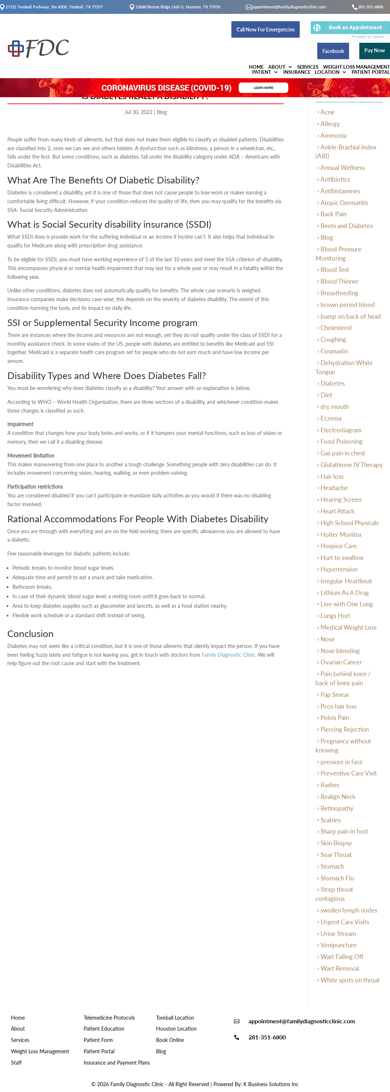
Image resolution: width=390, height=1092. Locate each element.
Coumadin (334, 351)
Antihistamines (340, 191)
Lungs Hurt (335, 615)
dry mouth (335, 406)
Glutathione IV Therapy (352, 465)
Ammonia (334, 135)
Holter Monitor (341, 534)
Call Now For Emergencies (174, 29)
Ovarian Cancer (341, 662)
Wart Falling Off (342, 956)
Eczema (331, 418)
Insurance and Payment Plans (117, 1062)
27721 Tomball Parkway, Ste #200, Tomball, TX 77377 (54, 6)
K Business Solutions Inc (271, 1084)
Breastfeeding (339, 293)
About (111, 45)
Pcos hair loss (338, 706)
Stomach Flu (337, 878)
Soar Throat (336, 854)
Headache (334, 488)
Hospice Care (339, 546)
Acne (327, 112)
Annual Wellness (343, 167)
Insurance (284, 45)
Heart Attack (338, 511)
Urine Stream (338, 933)
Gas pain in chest (343, 453)
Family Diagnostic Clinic (228, 655)
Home (89, 45)
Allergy (330, 124)
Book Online (170, 1040)
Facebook (325, 29)
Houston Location (176, 1028)
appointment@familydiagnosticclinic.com (289, 6)
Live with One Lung (347, 604)
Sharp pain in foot (344, 831)
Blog (162, 112)
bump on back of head (351, 316)
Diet (326, 395)
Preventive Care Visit (349, 773)
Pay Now (367, 29)
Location (316, 45)
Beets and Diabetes (347, 226)
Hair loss (332, 476)
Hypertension (339, 569)
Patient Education (104, 1028)
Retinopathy (337, 808)
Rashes (330, 785)
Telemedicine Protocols (109, 1018)
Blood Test (335, 269)
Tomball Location (175, 1018)
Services (145, 45)
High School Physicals (350, 523)
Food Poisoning (342, 441)
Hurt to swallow (342, 557)
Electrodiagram (341, 430)
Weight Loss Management (196, 45)
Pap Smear (335, 694)
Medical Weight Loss (348, 627)
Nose (328, 639)
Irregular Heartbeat (346, 581)
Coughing (333, 339)
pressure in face (342, 762)
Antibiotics (335, 179)
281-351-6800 (370, 6)
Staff (16, 1062)
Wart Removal (340, 968)
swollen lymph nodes (349, 910)
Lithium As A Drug (345, 592)
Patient (246, 45)
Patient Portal (363, 45)
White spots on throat (350, 980)
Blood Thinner (340, 281)
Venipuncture (339, 945)
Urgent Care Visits (345, 922)
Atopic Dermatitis (344, 202)
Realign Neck (338, 796)
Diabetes (333, 383)
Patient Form (98, 1040)
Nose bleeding (340, 651)
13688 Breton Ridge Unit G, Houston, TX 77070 (177, 6)
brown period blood (348, 304)
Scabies (331, 820)
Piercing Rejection (345, 729)
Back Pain (334, 214)
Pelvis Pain (335, 717)
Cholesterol (336, 327)
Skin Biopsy (336, 843)
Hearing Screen (341, 499)
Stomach (332, 866)
